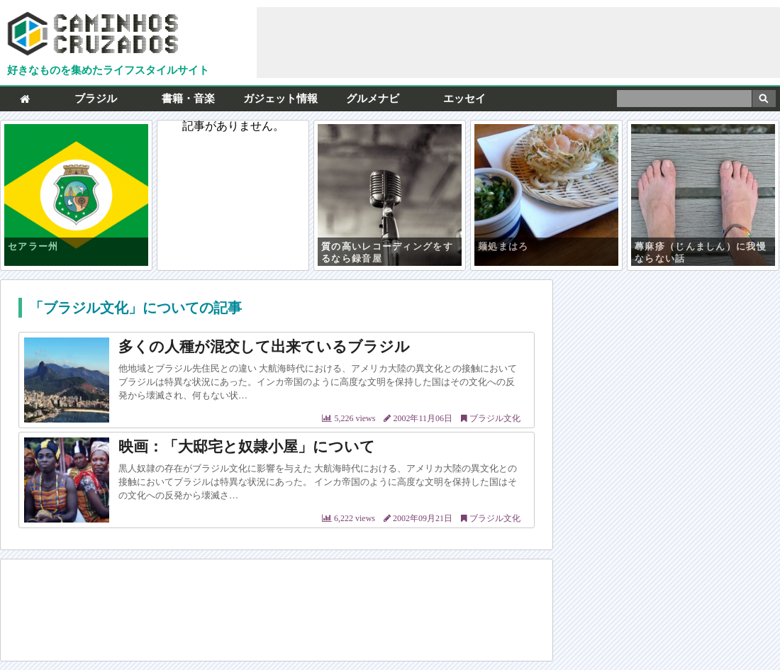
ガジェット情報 (280, 98)
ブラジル (95, 98)
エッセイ (464, 98)
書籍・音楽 (188, 98)
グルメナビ (372, 98)
